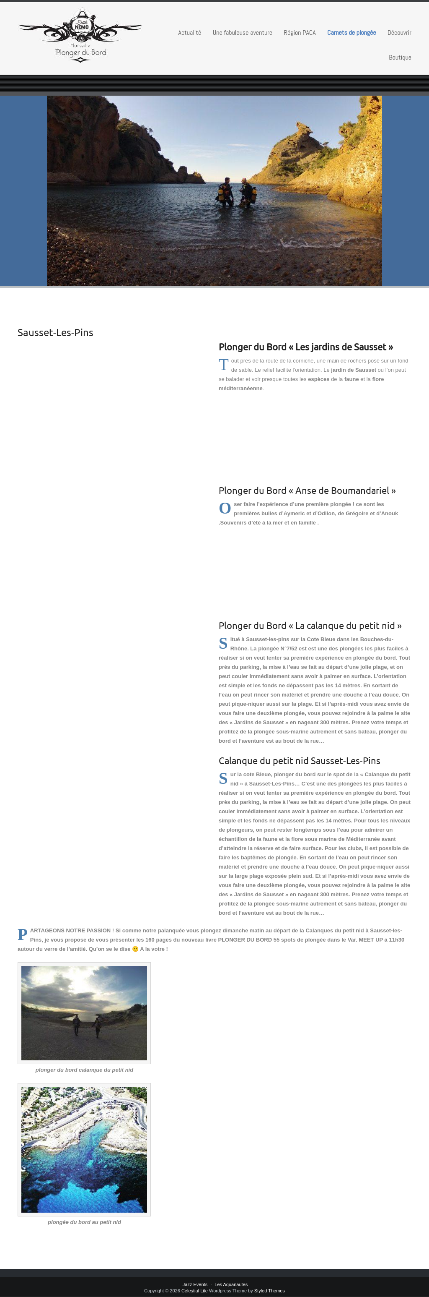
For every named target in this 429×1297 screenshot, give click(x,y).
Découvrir (399, 32)
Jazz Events (195, 1284)
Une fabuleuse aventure (242, 32)
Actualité (190, 32)
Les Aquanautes (231, 1284)
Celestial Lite (194, 1290)
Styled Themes (269, 1290)
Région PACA (300, 32)
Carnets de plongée (351, 32)
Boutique (400, 57)
